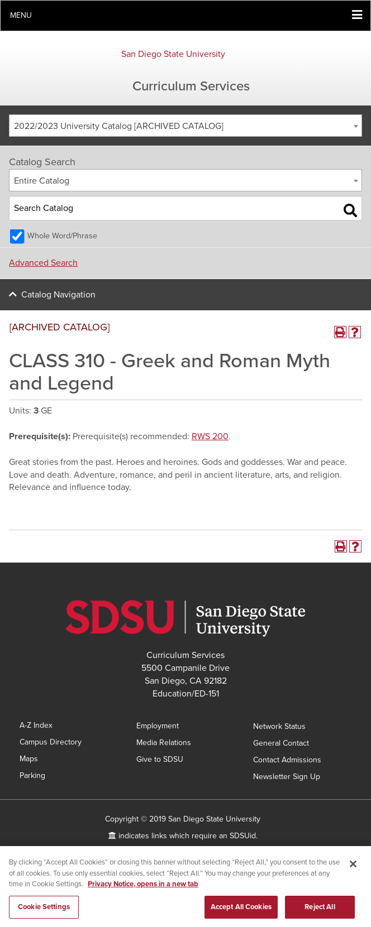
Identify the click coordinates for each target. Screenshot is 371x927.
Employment (157, 726)
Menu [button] (21, 15)
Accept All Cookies (241, 910)
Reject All (320, 910)
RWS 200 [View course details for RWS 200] (210, 436)
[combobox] (185, 125)
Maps (29, 758)
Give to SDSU (159, 759)
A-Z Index (36, 725)
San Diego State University (173, 54)
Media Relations (163, 742)
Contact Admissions (287, 760)
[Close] (353, 867)
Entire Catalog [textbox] (41, 180)
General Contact (281, 743)
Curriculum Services (191, 86)
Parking (32, 775)
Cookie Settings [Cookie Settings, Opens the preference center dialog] (44, 910)
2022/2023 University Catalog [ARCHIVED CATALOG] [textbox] (118, 126)
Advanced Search (43, 262)
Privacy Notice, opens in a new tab (143, 887)
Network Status (279, 726)
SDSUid (243, 835)
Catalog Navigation (58, 294)
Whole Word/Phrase (62, 236)
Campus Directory (51, 742)
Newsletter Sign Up (286, 776)
